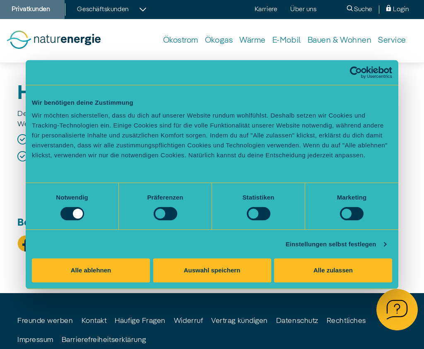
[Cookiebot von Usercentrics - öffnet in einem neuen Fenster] (356, 72)
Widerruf (188, 321)
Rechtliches (346, 321)
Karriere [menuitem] (266, 9)
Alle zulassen (333, 270)
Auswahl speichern (212, 270)
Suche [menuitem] (359, 9)
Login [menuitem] (397, 9)
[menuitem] (181, 41)
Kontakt (94, 321)
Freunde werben (45, 321)
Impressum (35, 340)
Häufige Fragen (140, 321)
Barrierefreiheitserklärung (104, 340)
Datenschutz (297, 321)
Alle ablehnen (91, 270)
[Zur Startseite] (53, 41)
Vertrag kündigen (239, 321)
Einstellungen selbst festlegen (331, 244)
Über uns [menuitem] (303, 9)
